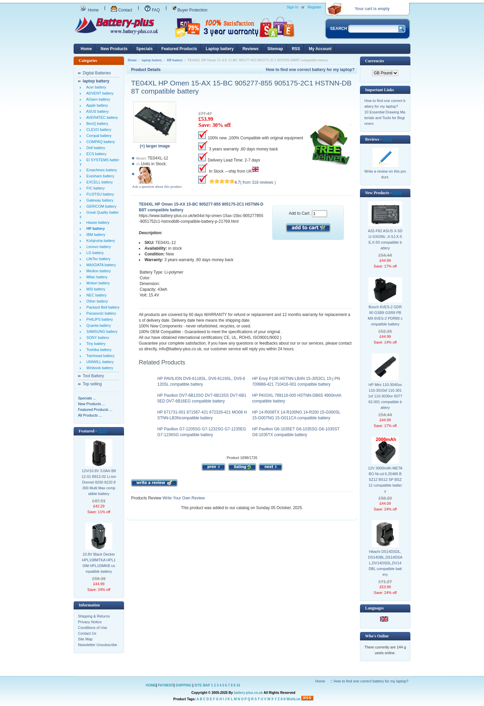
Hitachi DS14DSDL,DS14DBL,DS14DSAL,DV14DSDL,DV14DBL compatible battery (385, 563)
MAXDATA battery (100, 265)
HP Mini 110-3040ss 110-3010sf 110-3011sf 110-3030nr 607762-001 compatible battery (385, 396)
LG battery (94, 253)
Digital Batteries (97, 73)
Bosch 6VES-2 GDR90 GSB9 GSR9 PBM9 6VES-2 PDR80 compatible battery (385, 315)
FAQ (152, 10)
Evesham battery (99, 176)
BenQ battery (96, 123)
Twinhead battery (99, 356)
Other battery (96, 301)
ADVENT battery (99, 93)
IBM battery (94, 235)
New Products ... (91, 404)
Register (314, 7)
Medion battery (97, 271)
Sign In (292, 7)
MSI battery (94, 289)
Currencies (374, 61)
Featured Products (179, 48)
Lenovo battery (97, 247)
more (102, 431)
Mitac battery (96, 277)
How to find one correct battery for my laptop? (310, 69)
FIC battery (94, 188)
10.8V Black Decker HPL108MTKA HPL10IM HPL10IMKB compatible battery (99, 562)
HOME (151, 685)
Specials (144, 48)
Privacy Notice (90, 622)
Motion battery (97, 283)
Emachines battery (100, 170)
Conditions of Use (92, 628)
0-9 (283, 699)
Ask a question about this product (157, 186)
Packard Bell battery (102, 307)
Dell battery (94, 148)
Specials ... (87, 398)
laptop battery (152, 60)
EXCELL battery (98, 182)
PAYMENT (165, 685)
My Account (320, 48)
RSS (296, 48)
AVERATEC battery (101, 117)
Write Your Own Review (183, 498)
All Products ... (90, 415)
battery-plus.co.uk (248, 693)
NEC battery (95, 295)
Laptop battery (220, 48)
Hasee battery (97, 222)
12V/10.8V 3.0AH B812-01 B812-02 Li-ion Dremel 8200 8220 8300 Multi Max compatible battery (99, 482)
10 (238, 685)
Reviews (250, 48)
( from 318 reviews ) (258, 182)
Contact (121, 10)
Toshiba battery (98, 350)
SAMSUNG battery (100, 331)
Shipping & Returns (94, 616)
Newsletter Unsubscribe (97, 645)
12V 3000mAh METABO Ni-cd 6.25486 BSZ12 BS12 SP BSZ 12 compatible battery (385, 479)
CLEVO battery (97, 130)
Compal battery (98, 136)
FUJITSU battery (99, 194)
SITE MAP (202, 685)
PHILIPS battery (98, 319)
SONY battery (96, 338)
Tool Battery (93, 376)
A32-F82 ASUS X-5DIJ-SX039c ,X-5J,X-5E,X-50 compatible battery (385, 239)
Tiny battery (95, 344)
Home (89, 10)
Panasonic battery (100, 313)
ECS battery (95, 154)
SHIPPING (183, 685)
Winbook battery (98, 368)
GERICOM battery (100, 206)
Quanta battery (97, 325)
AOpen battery (97, 99)
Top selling (92, 384)
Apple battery (96, 105)
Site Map (85, 639)
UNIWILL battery (99, 362)
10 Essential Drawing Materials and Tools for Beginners (384, 118)
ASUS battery (96, 111)
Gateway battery (98, 200)
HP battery (175, 60)
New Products (113, 48)
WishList (293, 699)
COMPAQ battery (99, 142)
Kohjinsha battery (99, 241)
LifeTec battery (97, 259)
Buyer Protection (189, 10)
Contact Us (87, 633)
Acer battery (95, 87)
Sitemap (275, 48)
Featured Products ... (95, 410)
